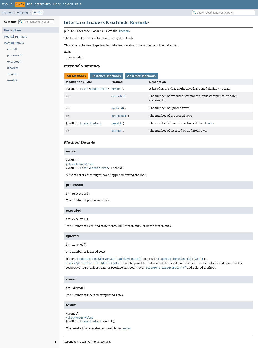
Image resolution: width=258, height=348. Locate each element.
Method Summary (15, 36)
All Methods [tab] (76, 76)
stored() (12, 74)
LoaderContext (90, 123)
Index (57, 4)
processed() (15, 55)
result (116, 123)
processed (118, 115)
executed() (14, 61)
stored (116, 130)
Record (138, 22)
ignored (117, 108)
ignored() (13, 67)
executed (117, 96)
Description (12, 30)
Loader (37, 12)
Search (68, 4)
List (83, 88)
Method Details (14, 42)
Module (7, 4)
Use (29, 4)
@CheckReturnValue (79, 164)
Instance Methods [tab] (106, 76)
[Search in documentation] (223, 12)
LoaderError (99, 88)
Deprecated (43, 4)
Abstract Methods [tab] (141, 76)
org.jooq (7, 12)
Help (78, 4)
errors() (12, 49)
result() (12, 80)
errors (116, 88)
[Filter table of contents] (36, 21)
